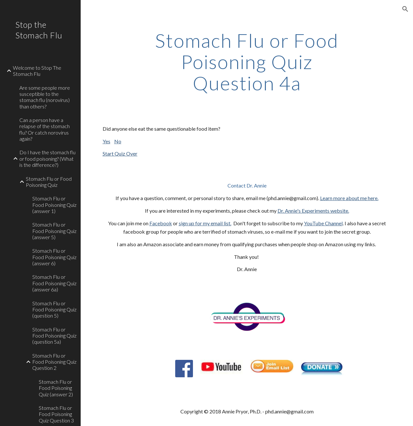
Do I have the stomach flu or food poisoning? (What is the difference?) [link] (47, 158)
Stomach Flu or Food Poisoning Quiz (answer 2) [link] (56, 388)
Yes (106, 141)
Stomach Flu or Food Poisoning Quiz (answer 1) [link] (54, 204)
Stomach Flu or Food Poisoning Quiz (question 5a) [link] (54, 335)
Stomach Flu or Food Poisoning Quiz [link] (49, 182)
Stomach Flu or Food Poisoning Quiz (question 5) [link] (54, 309)
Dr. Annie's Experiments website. (313, 211)
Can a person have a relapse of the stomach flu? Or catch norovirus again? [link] (44, 129)
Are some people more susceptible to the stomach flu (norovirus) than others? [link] (44, 97)
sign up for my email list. (205, 223)
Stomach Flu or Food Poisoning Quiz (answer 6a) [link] (54, 283)
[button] (405, 9)
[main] (246, 61)
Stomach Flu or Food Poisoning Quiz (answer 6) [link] (54, 257)
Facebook (160, 223)
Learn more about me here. (349, 198)
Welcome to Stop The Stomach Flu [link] (37, 71)
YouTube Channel (323, 223)
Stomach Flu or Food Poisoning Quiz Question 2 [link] (54, 361)
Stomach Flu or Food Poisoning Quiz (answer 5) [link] (54, 230)
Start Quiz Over (120, 153)
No (117, 141)
